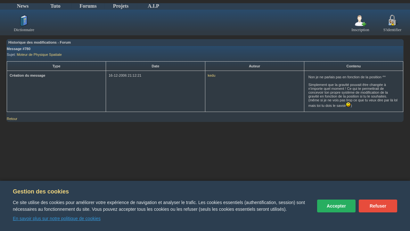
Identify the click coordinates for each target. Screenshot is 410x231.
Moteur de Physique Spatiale (39, 54)
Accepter (336, 206)
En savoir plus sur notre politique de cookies (57, 218)
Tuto (55, 6)
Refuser (378, 206)
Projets (121, 6)
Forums (87, 6)
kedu (212, 75)
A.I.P (153, 6)
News (23, 6)
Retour (12, 119)
